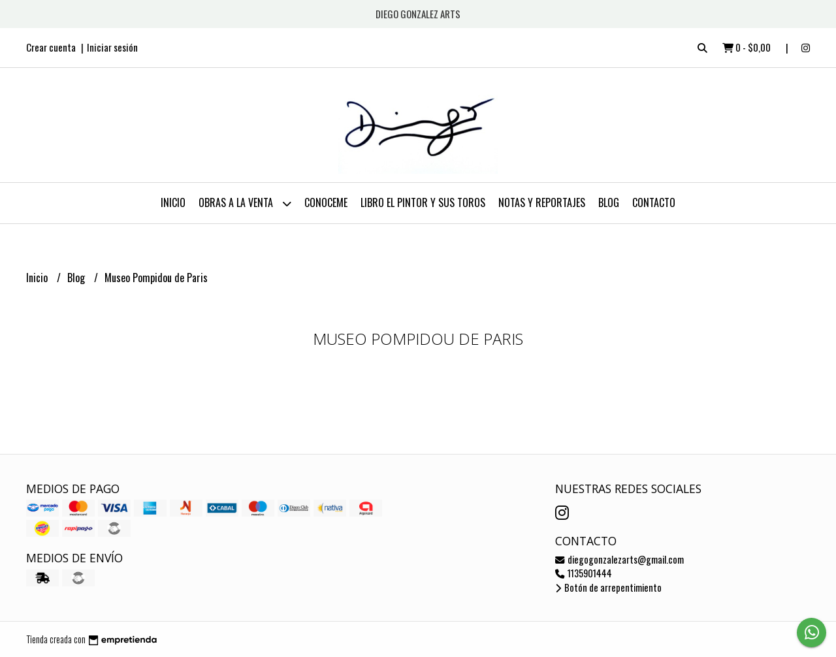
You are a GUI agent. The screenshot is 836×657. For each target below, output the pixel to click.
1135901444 (583, 573)
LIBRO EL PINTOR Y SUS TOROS (423, 202)
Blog (608, 202)
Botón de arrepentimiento (608, 587)
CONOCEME (325, 202)
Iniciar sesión (112, 47)
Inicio (173, 202)
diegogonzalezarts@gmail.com (619, 559)
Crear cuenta (51, 47)
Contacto (653, 202)
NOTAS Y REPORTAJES (541, 202)
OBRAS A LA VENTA (245, 203)
